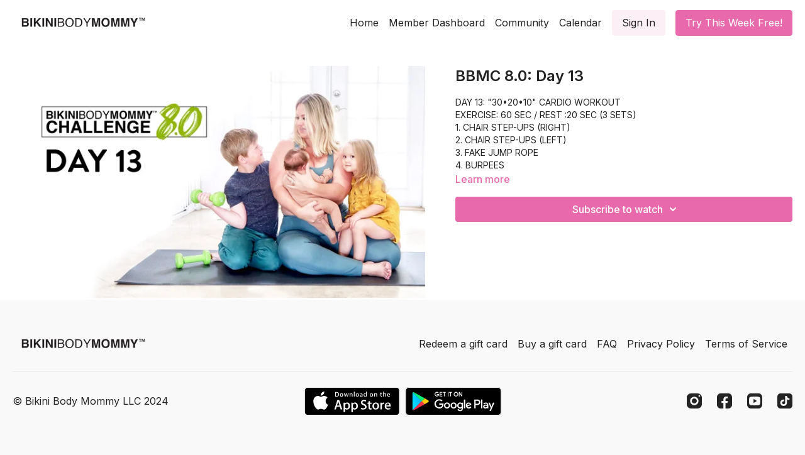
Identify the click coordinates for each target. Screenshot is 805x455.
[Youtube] (754, 400)
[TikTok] (784, 400)
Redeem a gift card (463, 343)
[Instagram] (694, 400)
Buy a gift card (552, 343)
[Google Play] (453, 401)
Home (364, 22)
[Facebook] (724, 400)
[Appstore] (352, 401)
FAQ (607, 343)
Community (522, 22)
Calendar (580, 22)
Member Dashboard (437, 22)
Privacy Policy (661, 343)
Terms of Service (746, 343)
